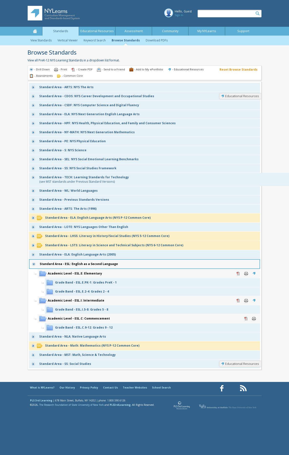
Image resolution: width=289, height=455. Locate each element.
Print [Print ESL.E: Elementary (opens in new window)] (246, 273)
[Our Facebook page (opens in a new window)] (221, 388)
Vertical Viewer (68, 40)
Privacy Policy (89, 387)
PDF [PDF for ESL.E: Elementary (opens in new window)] (238, 273)
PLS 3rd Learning (41, 400)
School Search (161, 387)
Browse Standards (126, 40)
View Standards (41, 40)
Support (243, 31)
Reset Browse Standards (239, 69)
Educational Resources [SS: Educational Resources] (242, 363)
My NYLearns (206, 31)
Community (170, 31)
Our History (67, 387)
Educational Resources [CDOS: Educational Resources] (242, 96)
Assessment (134, 31)
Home (35, 31)
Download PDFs (157, 40)
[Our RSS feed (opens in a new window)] (243, 388)
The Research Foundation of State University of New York (71, 405)
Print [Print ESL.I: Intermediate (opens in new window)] (246, 300)
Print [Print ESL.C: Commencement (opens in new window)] (254, 319)
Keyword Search (95, 40)
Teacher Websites (135, 387)
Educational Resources (97, 31)
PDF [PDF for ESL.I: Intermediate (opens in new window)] (238, 300)
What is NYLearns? (42, 387)
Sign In (179, 15)
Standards (60, 31)
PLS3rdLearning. (120, 405)
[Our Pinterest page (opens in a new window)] (232, 388)
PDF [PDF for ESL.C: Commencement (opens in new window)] (246, 319)
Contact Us (110, 387)
